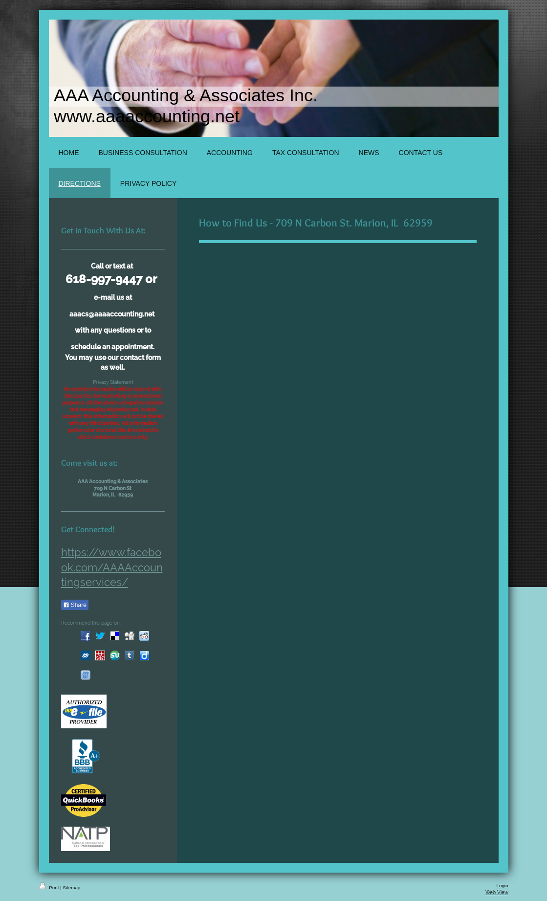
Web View (496, 892)
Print (50, 887)
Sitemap (71, 887)
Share (75, 605)
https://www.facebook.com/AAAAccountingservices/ (112, 567)
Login (502, 885)
